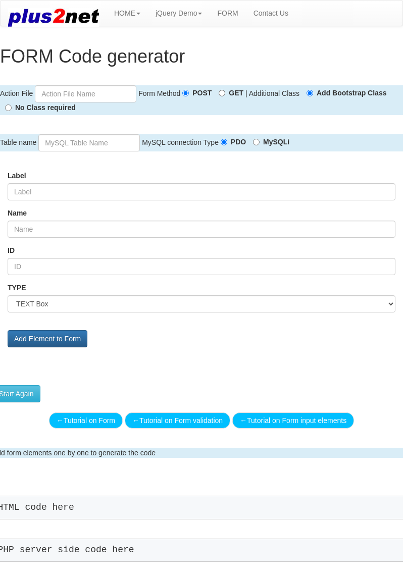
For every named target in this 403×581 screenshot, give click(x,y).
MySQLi (276, 142)
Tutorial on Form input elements (293, 420)
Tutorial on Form (86, 420)
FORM (227, 13)
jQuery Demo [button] (179, 13)
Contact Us (271, 13)
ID (11, 250)
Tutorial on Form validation (177, 420)
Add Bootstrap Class (351, 93)
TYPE (17, 288)
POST (202, 93)
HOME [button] (127, 13)
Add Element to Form (47, 339)
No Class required (45, 107)
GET (236, 93)
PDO (238, 142)
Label (17, 176)
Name (17, 213)
